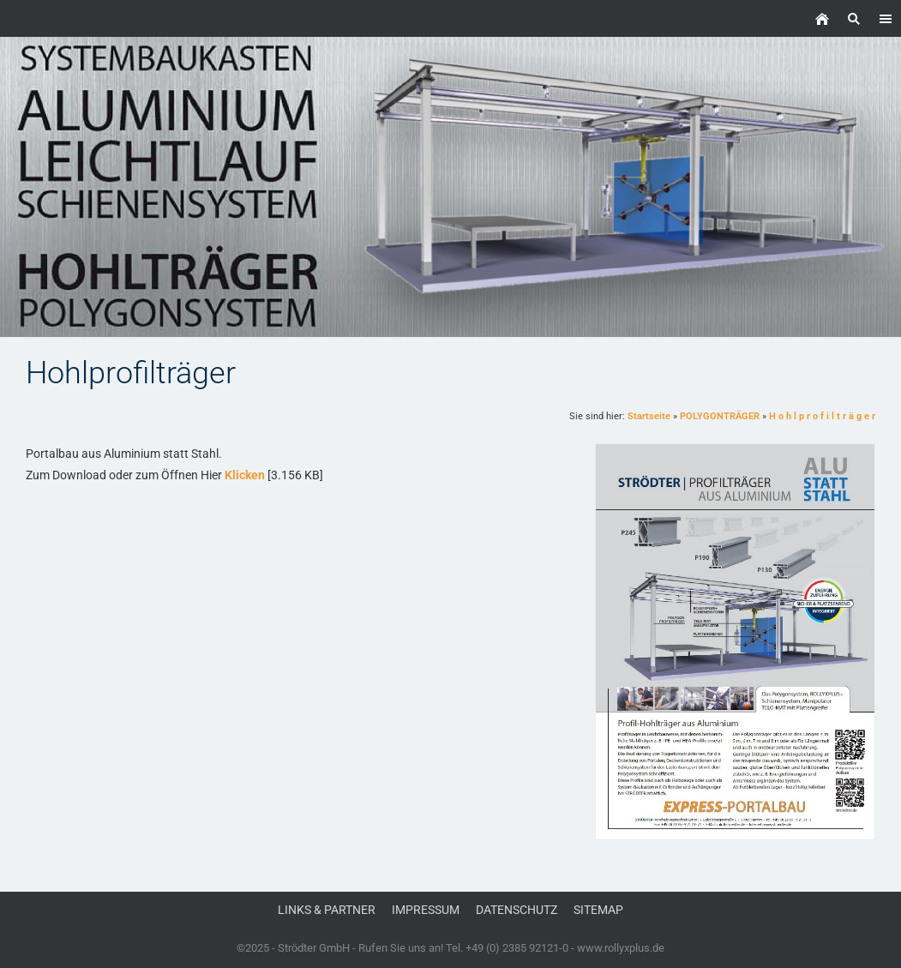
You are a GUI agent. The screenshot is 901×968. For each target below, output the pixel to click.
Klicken (245, 475)
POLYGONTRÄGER (720, 416)
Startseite (649, 416)
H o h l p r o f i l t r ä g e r (822, 416)
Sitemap (598, 910)
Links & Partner (326, 910)
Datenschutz (516, 910)
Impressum (426, 910)
